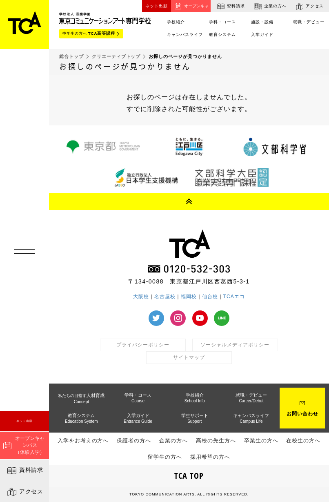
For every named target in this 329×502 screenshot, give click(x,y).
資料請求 (25, 470)
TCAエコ (234, 296)
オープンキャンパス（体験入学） (23, 445)
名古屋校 (165, 296)
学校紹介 (195, 398)
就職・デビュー (309, 22)
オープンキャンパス (191, 6)
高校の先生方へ (216, 440)
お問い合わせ (302, 414)
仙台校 (210, 296)
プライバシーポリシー (142, 345)
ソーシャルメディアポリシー (234, 345)
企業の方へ (270, 6)
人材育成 (81, 398)
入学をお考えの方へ (83, 440)
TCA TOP (189, 475)
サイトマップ (189, 357)
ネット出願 (24, 421)
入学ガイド (262, 34)
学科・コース (222, 22)
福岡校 (189, 296)
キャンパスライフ (185, 34)
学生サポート (194, 418)
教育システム (222, 34)
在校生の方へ (303, 440)
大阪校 (141, 296)
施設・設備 (262, 22)
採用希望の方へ (210, 457)
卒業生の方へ (261, 440)
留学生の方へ (165, 457)
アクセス (25, 492)
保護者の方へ (134, 440)
